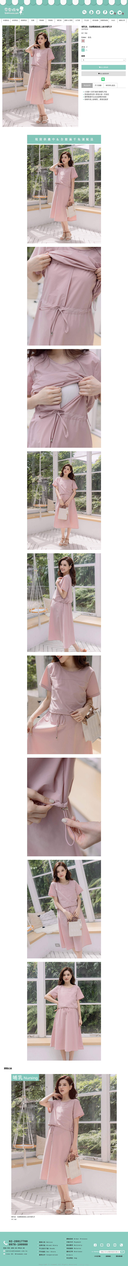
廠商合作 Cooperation (48, 1255)
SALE (113, 20)
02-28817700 (18, 1241)
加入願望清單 (103, 73)
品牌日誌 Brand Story (48, 1245)
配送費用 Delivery (74, 1245)
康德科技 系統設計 (84, 1264)
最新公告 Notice (46, 1242)
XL (86, 50)
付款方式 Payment (74, 1242)
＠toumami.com (21, 1254)
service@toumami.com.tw (16, 1251)
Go (122, 1252)
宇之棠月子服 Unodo (47, 1248)
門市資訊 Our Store (47, 1252)
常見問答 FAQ (72, 1258)
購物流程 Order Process (77, 1239)
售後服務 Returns (74, 1248)
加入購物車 (103, 67)
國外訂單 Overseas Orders (74, 1253)
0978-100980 (18, 1244)
